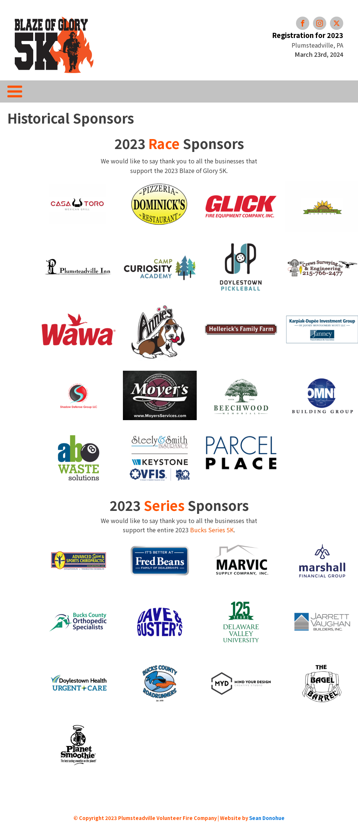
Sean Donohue (267, 817)
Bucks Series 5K (212, 529)
